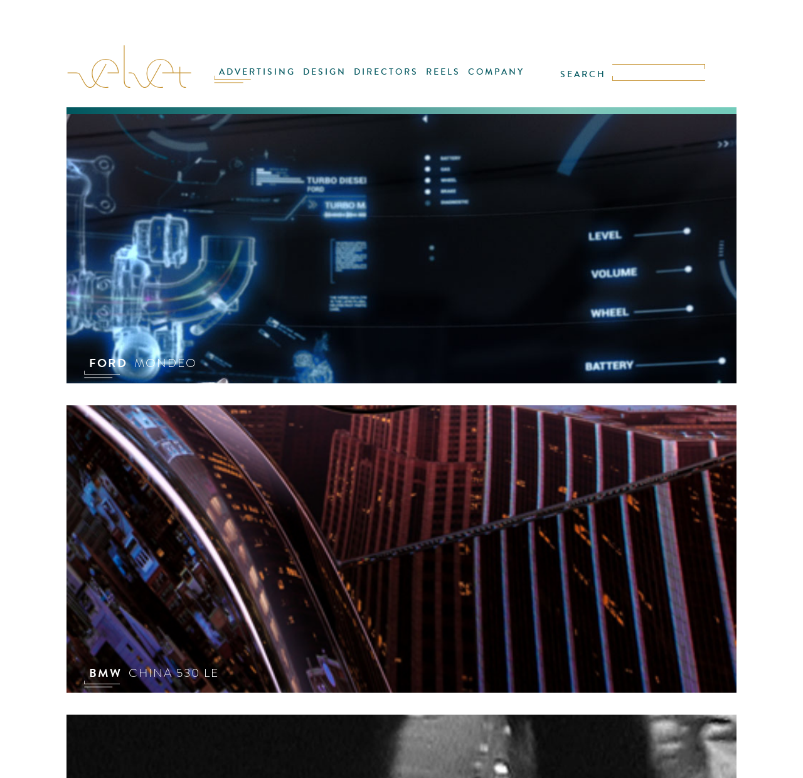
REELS (443, 72)
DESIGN (324, 72)
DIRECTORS (386, 72)
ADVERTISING (257, 72)
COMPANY (496, 72)
